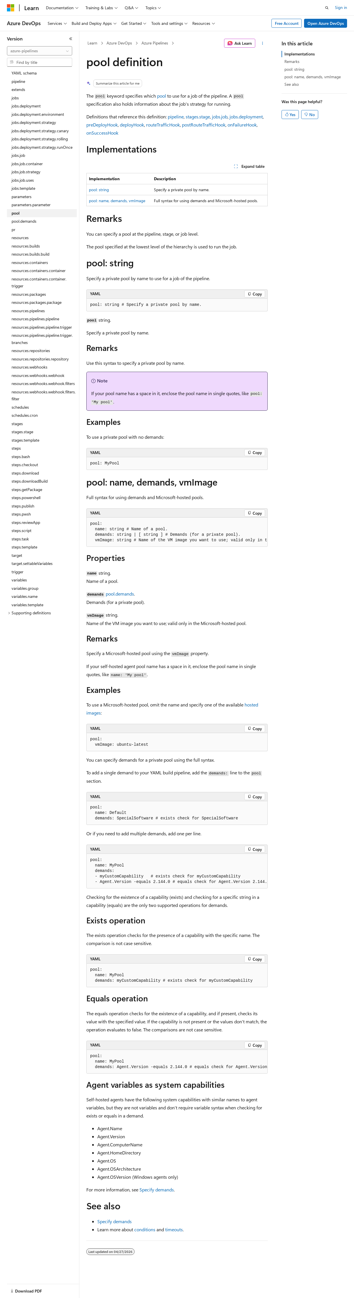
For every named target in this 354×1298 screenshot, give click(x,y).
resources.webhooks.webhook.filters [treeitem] (43, 383)
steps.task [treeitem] (20, 539)
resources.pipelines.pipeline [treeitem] (35, 318)
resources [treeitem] (20, 237)
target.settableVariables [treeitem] (32, 563)
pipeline (176, 117)
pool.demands (120, 594)
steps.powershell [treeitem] (26, 497)
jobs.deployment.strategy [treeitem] (34, 122)
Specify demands (156, 1190)
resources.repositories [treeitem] (31, 350)
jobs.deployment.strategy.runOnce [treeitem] (42, 147)
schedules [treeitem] (20, 407)
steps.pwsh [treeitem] (21, 514)
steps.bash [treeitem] (21, 456)
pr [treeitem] (13, 229)
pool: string (99, 189)
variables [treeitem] (19, 580)
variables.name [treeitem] (25, 596)
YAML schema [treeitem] (24, 73)
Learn (92, 43)
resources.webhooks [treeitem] (29, 367)
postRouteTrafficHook (204, 125)
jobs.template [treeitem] (23, 188)
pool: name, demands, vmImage (117, 200)
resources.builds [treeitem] (26, 246)
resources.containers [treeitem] (30, 262)
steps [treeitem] (16, 448)
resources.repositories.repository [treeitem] (40, 359)
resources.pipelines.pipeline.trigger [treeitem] (42, 327)
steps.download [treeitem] (25, 473)
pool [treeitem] (16, 213)
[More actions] (263, 43)
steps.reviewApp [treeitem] (26, 522)
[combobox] (39, 50)
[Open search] (327, 8)
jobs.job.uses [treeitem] (23, 180)
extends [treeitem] (18, 89)
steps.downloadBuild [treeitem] (30, 481)
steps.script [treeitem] (21, 530)
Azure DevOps (119, 43)
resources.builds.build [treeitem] (30, 254)
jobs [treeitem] (15, 98)
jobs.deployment (246, 117)
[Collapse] (71, 39)
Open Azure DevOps (326, 23)
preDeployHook (102, 125)
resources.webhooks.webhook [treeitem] (38, 375)
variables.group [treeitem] (25, 588)
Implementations (299, 54)
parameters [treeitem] (21, 196)
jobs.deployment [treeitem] (26, 106)
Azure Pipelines (154, 43)
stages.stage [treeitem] (22, 431)
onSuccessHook (102, 133)
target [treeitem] (17, 555)
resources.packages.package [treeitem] (37, 302)
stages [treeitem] (17, 423)
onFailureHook (242, 125)
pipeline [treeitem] (18, 81)
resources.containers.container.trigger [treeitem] (39, 282)
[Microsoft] (10, 8)
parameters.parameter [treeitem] (31, 204)
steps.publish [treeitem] (23, 506)
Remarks (291, 61)
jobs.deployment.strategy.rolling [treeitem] (40, 139)
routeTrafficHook (163, 125)
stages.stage (198, 117)
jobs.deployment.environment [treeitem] (38, 114)
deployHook (132, 125)
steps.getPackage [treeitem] (27, 489)
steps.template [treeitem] (24, 547)
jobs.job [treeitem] (18, 155)
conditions (144, 1229)
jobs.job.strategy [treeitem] (26, 171)
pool (161, 96)
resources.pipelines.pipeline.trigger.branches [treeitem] (42, 338)
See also (291, 84)
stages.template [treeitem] (25, 440)
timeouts (174, 1229)
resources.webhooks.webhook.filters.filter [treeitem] (44, 395)
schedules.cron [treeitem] (25, 415)
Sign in (341, 7)
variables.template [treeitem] (27, 604)
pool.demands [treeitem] (24, 221)
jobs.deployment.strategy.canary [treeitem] (40, 130)
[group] (177, 532)
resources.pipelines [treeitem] (28, 310)
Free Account (287, 23)
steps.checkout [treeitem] (25, 464)
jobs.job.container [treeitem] (27, 163)
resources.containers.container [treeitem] (39, 270)
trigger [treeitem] (17, 571)
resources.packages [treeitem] (29, 294)
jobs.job (220, 117)
